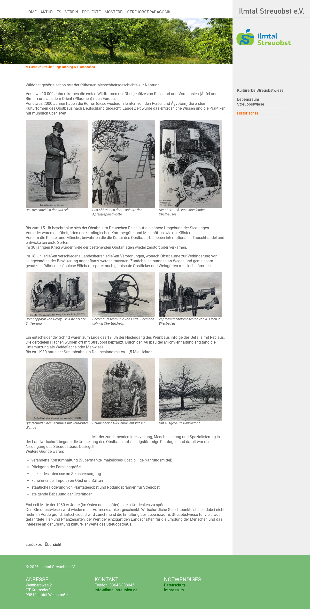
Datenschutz (175, 585)
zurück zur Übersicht (43, 544)
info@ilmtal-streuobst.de (116, 590)
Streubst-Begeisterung (55, 67)
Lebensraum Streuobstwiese (250, 102)
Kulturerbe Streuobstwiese (260, 90)
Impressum (174, 590)
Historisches (84, 67)
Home (31, 67)
